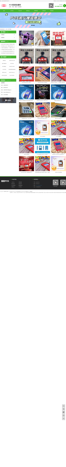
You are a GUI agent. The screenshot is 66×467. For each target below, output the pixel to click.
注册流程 (44, 10)
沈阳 (54, 192)
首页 (4, 10)
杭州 (56, 192)
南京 (53, 192)
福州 (57, 192)
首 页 (6, 29)
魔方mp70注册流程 (58, 118)
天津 (36, 192)
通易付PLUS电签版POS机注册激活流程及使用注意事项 (26, 100)
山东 (46, 192)
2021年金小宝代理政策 (26, 64)
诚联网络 (30, 191)
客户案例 (9, 29)
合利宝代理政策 (26, 154)
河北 (37, 192)
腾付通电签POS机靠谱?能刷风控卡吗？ (8, 53)
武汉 (15, 192)
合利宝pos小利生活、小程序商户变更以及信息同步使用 (58, 82)
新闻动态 (28, 10)
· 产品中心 (13, 182)
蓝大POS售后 (12, 75)
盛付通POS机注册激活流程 (58, 46)
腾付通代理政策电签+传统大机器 (26, 46)
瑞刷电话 (4, 60)
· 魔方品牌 (13, 183)
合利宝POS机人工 (12, 72)
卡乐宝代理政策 (42, 136)
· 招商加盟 (20, 182)
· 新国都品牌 (20, 185)
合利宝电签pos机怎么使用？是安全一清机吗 (42, 172)
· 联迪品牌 (20, 183)
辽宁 (25, 192)
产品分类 (20, 10)
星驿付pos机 (4, 72)
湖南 (31, 192)
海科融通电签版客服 (12, 69)
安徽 (32, 192)
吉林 (40, 192)
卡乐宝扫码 (4, 69)
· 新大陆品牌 (13, 185)
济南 (60, 192)
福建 (34, 192)
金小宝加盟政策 (58, 136)
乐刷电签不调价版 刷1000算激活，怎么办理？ (8, 49)
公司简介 (12, 10)
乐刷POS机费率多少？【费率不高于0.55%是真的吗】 (8, 47)
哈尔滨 (51, 192)
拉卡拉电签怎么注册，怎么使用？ (42, 154)
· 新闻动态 (13, 186)
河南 (47, 192)
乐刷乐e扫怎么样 (12, 60)
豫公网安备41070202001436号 (21, 191)
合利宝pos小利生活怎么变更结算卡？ (58, 154)
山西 (39, 192)
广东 (23, 192)
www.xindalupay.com (39, 185)
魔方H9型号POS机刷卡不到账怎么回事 (8, 44)
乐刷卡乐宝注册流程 (58, 172)
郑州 (22, 192)
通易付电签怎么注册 (26, 136)
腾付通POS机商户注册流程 (42, 82)
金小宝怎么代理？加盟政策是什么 (26, 172)
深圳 (28, 192)
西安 (29, 192)
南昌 (59, 192)
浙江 (20, 192)
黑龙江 (42, 192)
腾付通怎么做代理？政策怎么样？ (42, 100)
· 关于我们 (20, 186)
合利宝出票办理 (4, 75)
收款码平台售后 (12, 66)
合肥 (26, 192)
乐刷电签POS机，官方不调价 (26, 118)
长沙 (49, 192)
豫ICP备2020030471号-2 (13, 191)
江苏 (14, 192)
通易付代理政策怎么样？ (58, 100)
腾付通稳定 (4, 66)
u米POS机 (12, 63)
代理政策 (2, 34)
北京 (18, 192)
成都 (65, 192)
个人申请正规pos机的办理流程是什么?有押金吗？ (8, 51)
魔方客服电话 (4, 63)
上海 (17, 192)
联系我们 (52, 10)
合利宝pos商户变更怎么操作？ (42, 118)
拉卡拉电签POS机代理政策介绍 (42, 46)
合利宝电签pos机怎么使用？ (26, 82)
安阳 (63, 192)
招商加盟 (36, 10)
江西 (44, 192)
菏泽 (62, 192)
